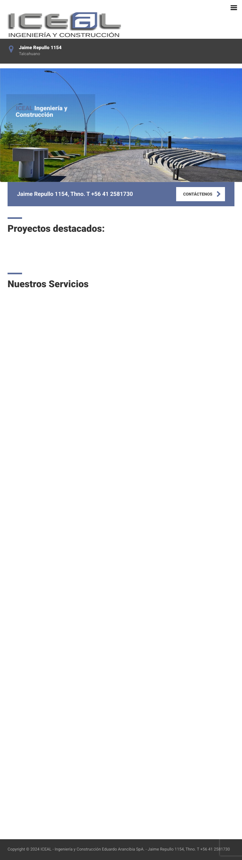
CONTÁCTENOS (197, 194)
